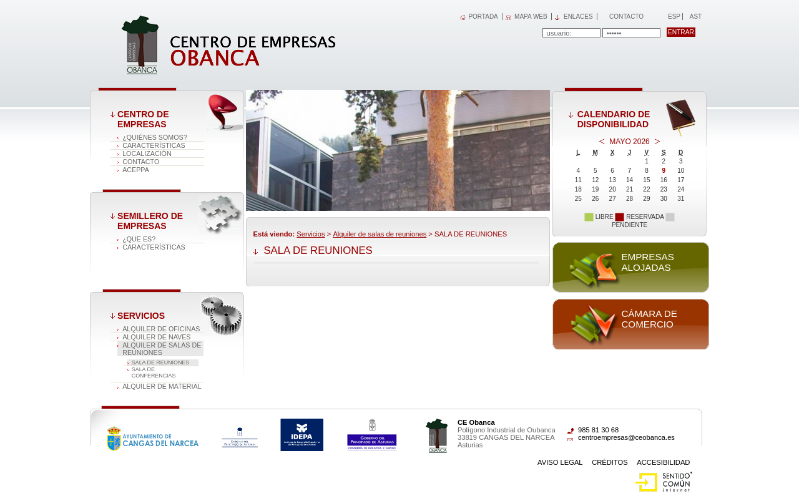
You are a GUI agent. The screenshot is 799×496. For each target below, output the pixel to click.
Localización (147, 153)
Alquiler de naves (156, 337)
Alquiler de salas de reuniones (161, 348)
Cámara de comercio (649, 318)
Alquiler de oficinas (161, 329)
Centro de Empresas (143, 119)
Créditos (610, 462)
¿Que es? (138, 239)
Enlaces (578, 16)
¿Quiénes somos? (154, 137)
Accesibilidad (663, 462)
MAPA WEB (530, 16)
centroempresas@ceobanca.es (626, 437)
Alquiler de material (162, 386)
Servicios (141, 316)
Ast (695, 16)
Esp (673, 16)
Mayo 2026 (629, 141)
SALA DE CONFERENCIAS (154, 372)
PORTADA (483, 16)
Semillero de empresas (150, 221)
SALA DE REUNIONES (160, 362)
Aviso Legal (560, 462)
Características (153, 145)
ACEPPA (135, 169)
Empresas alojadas (647, 262)
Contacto (626, 16)
